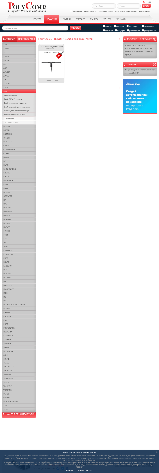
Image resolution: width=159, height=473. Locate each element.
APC (5, 80)
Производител (26, 39)
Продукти (51, 19)
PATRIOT (7, 308)
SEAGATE (7, 343)
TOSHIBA (7, 374)
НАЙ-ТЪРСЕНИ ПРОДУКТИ (20, 414)
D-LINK (6, 157)
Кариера (80, 19)
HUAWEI (6, 227)
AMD (5, 64)
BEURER (7, 126)
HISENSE (7, 219)
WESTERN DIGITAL (11, 402)
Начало (37, 19)
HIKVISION (7, 212)
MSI (5, 297)
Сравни (48, 80)
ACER (5, 53)
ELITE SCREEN (9, 169)
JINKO (5, 246)
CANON (6, 138)
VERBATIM (7, 390)
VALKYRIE (7, 386)
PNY (5, 320)
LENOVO (7, 274)
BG (144, 1)
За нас (107, 19)
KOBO (5, 258)
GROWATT (7, 196)
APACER (6, 72)
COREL (6, 153)
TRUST (6, 382)
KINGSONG (8, 254)
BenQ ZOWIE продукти (13, 99)
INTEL (5, 235)
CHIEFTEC (7, 142)
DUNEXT (6, 394)
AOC (5, 68)
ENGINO (6, 173)
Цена (56, 80)
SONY (5, 355)
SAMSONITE (8, 336)
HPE (5, 204)
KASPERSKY (8, 250)
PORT (5, 324)
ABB (5, 45)
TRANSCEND (8, 378)
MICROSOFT (8, 289)
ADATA (6, 56)
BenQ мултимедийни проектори (16, 111)
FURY (5, 188)
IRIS (5, 239)
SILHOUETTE (8, 351)
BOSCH (6, 130)
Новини (66, 19)
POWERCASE (9, 328)
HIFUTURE (7, 208)
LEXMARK (7, 277)
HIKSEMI (6, 215)
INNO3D (6, 231)
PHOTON (7, 316)
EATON (6, 165)
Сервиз (94, 19)
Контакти (121, 19)
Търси (75, 28)
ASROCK (7, 84)
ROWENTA (7, 332)
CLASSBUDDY (9, 149)
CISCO (6, 146)
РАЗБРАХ (70, 470)
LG (4, 281)
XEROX (6, 405)
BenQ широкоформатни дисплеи (17, 107)
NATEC (6, 301)
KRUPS (6, 262)
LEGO (5, 270)
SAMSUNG (7, 340)
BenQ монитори (10, 95)
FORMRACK (8, 181)
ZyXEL (6, 409)
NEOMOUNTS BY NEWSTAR (14, 305)
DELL (5, 161)
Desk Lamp (9, 118)
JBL (4, 243)
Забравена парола (106, 11)
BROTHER (7, 134)
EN (150, 1)
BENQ (5, 91)
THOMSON (7, 371)
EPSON (6, 177)
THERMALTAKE (9, 367)
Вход (146, 5)
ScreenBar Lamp (11, 122)
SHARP (6, 347)
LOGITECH (7, 285)
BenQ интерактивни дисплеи (15, 103)
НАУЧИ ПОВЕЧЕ (85, 470)
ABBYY (6, 49)
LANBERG (7, 266)
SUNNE (6, 359)
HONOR (6, 223)
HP (4, 200)
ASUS (5, 87)
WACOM (6, 398)
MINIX (5, 293)
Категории (9, 39)
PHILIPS (6, 312)
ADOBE (6, 60)
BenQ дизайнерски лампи (14, 115)
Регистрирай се (90, 11)
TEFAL (6, 363)
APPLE (6, 76)
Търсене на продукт (139, 39)
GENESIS (7, 192)
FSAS (5, 184)
